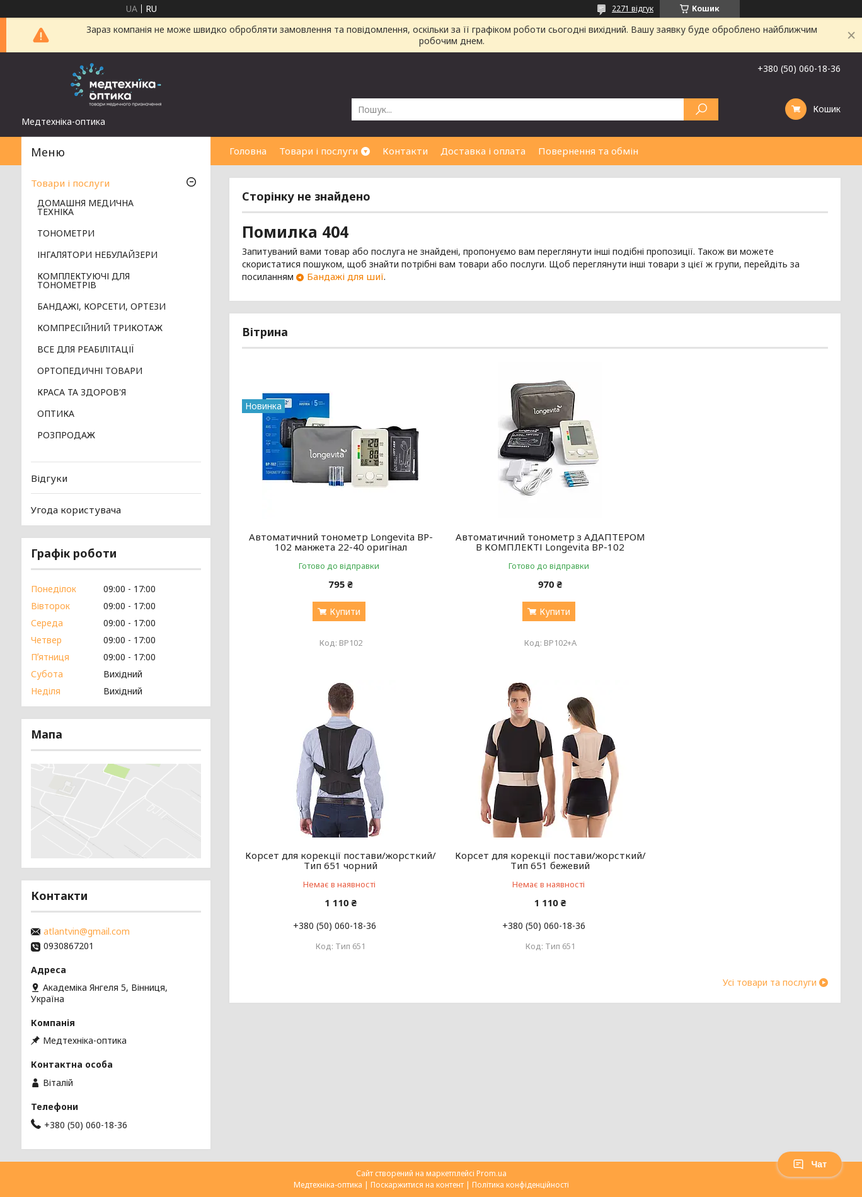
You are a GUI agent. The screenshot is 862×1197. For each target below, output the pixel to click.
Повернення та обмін (588, 150)
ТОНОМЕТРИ (66, 234)
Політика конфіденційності (520, 1184)
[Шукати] (701, 109)
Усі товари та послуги (770, 992)
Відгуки (49, 478)
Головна (248, 150)
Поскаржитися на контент (417, 1184)
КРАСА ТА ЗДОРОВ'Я (81, 393)
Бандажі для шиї (345, 276)
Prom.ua (491, 1173)
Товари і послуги (318, 150)
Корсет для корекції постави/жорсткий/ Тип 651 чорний (734, 542)
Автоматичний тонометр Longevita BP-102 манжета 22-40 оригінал (336, 542)
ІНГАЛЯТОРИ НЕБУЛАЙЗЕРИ (97, 255)
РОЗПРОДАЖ (66, 436)
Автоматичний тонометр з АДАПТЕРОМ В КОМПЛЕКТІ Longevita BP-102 (534, 547)
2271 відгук (632, 8)
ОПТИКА (55, 414)
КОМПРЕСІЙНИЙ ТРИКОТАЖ (100, 329)
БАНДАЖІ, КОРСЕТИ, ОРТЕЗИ (101, 307)
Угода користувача (76, 509)
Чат (810, 1164)
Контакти (405, 150)
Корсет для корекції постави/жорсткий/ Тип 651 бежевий (335, 870)
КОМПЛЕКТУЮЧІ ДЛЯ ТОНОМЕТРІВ (83, 281)
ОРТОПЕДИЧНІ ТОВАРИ (89, 371)
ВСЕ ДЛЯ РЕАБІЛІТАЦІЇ (85, 350)
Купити (340, 611)
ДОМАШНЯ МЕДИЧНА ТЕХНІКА (85, 208)
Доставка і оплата (483, 150)
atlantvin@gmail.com (86, 931)
